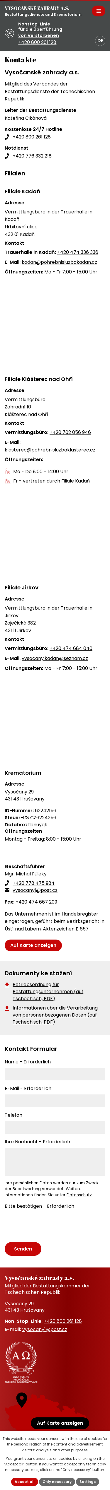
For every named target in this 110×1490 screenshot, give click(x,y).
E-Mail (28, 1088)
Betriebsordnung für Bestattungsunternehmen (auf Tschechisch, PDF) (48, 991)
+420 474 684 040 (71, 648)
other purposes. (75, 1450)
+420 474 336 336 (77, 252)
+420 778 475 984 (34, 883)
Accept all (25, 1481)
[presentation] (48, 1225)
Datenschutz (79, 1195)
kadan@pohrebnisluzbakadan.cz (59, 262)
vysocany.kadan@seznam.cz (55, 658)
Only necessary (57, 1481)
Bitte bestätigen (39, 1206)
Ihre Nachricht (37, 1141)
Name (28, 1061)
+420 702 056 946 (70, 432)
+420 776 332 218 (32, 156)
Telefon (13, 1115)
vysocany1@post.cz (35, 890)
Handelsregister (80, 914)
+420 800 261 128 (32, 137)
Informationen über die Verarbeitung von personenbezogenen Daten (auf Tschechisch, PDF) (55, 1015)
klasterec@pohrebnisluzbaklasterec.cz (50, 450)
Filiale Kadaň (75, 481)
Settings (87, 1481)
